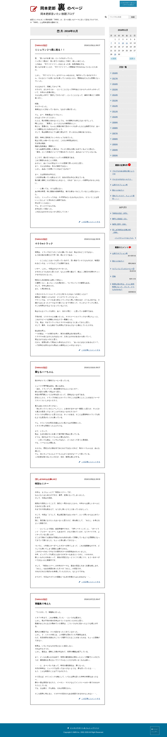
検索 (133, 17)
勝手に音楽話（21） (120, 219)
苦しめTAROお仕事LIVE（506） (121, 231)
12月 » (132, 58)
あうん (128, 4)
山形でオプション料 (120, 185)
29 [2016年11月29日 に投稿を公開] (115, 54)
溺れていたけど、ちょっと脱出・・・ (123, 197)
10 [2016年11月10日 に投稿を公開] (123, 43)
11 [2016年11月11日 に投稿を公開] (127, 43)
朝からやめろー (118, 190)
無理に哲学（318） (119, 224)
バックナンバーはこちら (124, 238)
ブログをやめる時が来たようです (123, 172)
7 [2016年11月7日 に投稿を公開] (111, 43)
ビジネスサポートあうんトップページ (83, 728)
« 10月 (113, 58)
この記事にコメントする (89, 222)
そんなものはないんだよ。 (122, 179)
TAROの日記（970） (120, 213)
